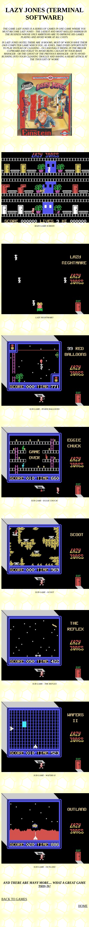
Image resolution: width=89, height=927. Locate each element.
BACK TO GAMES (14, 899)
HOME (83, 906)
